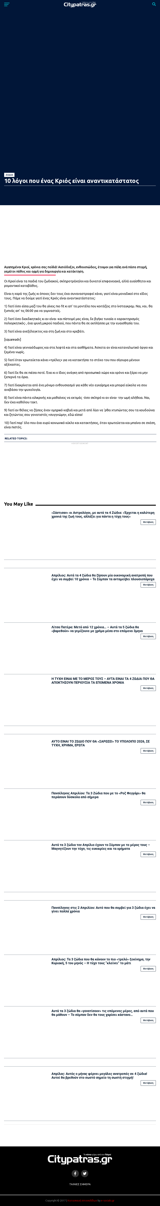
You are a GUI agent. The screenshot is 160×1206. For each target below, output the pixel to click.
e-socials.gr (107, 1200)
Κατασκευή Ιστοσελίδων (82, 1200)
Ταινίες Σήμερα (80, 1184)
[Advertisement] (80, 470)
